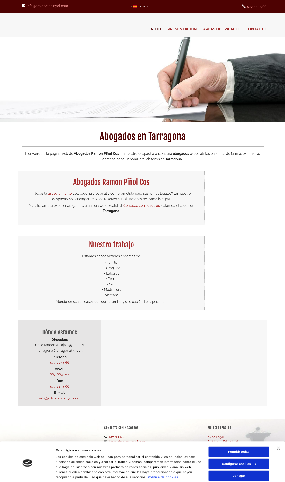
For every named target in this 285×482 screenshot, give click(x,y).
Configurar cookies (239, 448)
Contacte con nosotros (141, 206)
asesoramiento (60, 193)
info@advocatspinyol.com (47, 6)
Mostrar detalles (68, 473)
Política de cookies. (163, 462)
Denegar (238, 460)
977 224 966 (257, 6)
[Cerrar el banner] (278, 432)
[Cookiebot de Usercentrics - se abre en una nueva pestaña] (27, 474)
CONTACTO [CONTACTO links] (256, 29)
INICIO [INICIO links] (155, 29)
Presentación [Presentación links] (182, 29)
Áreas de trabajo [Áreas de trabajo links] (221, 29)
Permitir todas (239, 436)
